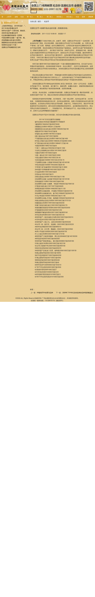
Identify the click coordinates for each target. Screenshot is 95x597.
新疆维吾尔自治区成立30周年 (12, 42)
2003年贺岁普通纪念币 (10, 33)
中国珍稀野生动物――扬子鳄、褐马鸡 (15, 38)
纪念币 (46, 21)
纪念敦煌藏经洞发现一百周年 (12, 35)
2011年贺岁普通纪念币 (10, 28)
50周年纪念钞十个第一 (10, 45)
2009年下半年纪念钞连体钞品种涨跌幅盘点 (77, 293)
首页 (39, 21)
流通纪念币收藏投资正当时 (11, 47)
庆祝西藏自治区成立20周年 (11, 40)
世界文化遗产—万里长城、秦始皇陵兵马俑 (16, 31)
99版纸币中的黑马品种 (45, 293)
